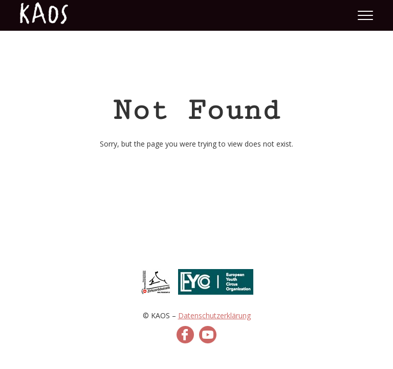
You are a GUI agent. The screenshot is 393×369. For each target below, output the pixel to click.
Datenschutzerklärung (214, 315)
